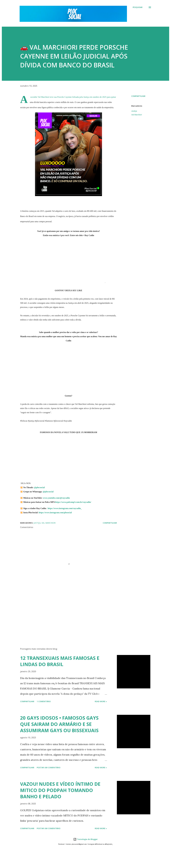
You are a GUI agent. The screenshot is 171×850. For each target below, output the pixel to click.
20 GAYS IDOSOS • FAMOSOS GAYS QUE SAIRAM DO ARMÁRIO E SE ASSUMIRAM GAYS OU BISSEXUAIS (59, 724)
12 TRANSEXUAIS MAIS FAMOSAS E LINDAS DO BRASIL (59, 661)
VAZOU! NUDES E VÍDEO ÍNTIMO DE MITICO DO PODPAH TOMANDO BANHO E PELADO (60, 790)
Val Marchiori (136, 115)
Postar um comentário (48, 767)
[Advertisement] (64, 615)
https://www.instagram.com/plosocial (55, 512)
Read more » (101, 701)
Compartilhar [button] (138, 96)
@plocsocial (39, 487)
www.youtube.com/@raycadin (56, 498)
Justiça (134, 111)
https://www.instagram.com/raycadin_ (65, 508)
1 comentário (44, 701)
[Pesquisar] (137, 7)
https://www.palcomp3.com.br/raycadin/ (73, 502)
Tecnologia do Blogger (85, 839)
